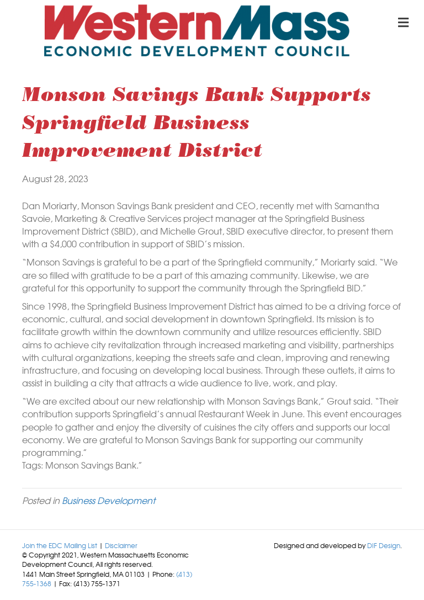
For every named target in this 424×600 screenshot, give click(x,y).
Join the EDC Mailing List (59, 545)
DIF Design (383, 545)
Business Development (108, 500)
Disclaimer (121, 545)
